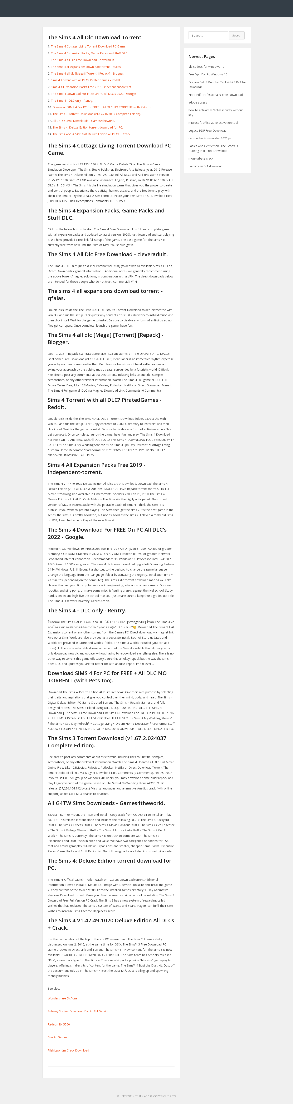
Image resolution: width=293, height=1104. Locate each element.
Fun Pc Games (57, 1037)
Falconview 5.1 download (206, 166)
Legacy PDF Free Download (207, 130)
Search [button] (236, 35)
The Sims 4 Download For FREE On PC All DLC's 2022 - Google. (94, 94)
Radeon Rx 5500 (59, 1024)
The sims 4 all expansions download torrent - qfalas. (86, 67)
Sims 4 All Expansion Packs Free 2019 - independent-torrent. (91, 87)
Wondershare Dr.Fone (63, 998)
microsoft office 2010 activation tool (213, 123)
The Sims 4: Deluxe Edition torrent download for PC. (88, 127)
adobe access (198, 102)
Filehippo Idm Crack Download (68, 1050)
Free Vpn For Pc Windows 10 (208, 74)
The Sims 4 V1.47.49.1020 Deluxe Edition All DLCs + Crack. (92, 134)
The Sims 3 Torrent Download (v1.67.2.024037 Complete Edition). (97, 114)
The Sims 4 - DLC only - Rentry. (72, 100)
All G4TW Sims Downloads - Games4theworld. (84, 121)
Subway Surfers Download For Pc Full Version (78, 1011)
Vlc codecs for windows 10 (206, 67)
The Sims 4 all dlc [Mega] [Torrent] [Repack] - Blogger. (87, 73)
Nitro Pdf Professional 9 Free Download (216, 95)
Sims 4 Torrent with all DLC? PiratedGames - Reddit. (86, 80)
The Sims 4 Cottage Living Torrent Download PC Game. (88, 46)
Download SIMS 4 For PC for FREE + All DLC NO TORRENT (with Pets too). (103, 107)
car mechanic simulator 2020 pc (210, 138)
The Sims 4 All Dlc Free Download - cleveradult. (83, 60)
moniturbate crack (201, 158)
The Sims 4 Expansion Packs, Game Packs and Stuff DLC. (89, 53)
